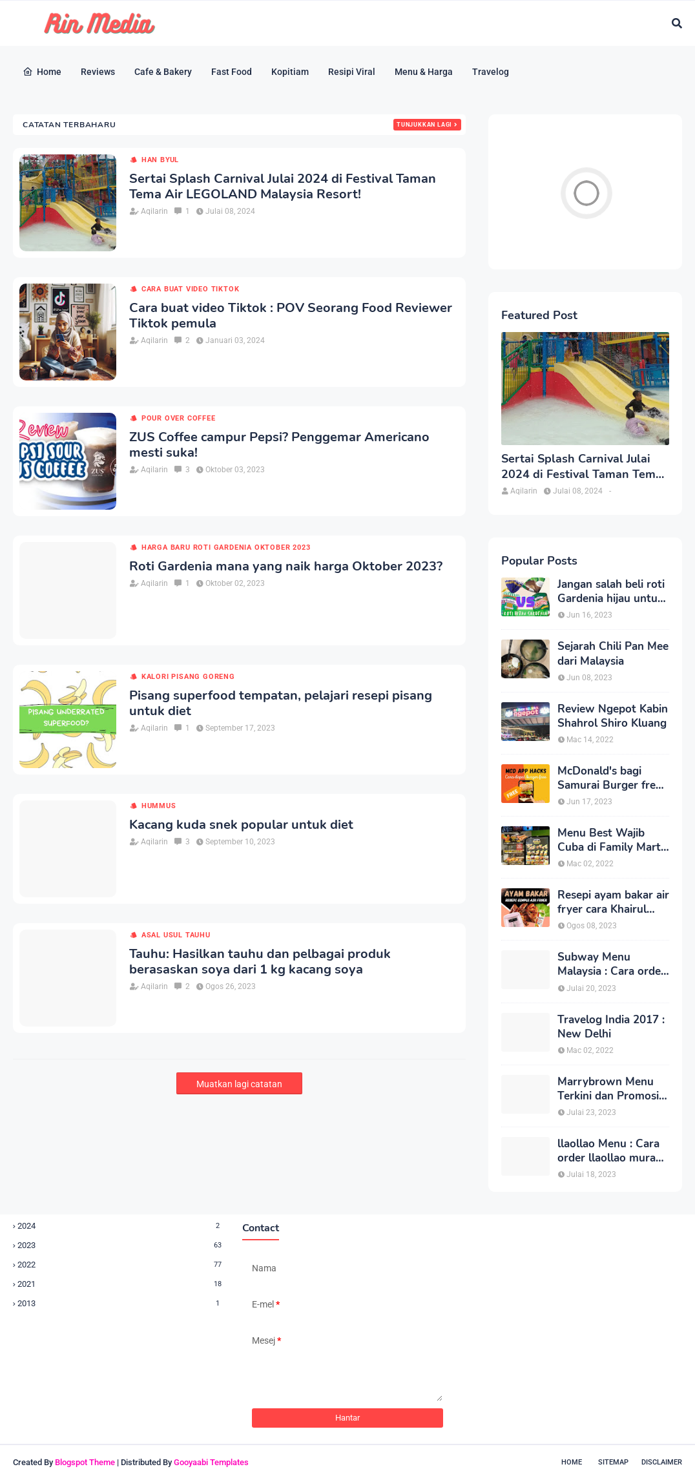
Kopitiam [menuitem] (290, 72)
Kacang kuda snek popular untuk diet (241, 825)
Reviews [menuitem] (98, 72)
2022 (120, 1264)
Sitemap (613, 1462)
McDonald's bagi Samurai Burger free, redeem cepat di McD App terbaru (611, 778)
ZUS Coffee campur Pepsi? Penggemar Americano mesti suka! (279, 445)
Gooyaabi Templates (211, 1462)
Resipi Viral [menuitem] (351, 72)
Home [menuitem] (42, 72)
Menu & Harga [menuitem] (424, 72)
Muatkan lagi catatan (239, 1084)
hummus (158, 806)
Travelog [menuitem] (490, 72)
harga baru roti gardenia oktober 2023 (226, 547)
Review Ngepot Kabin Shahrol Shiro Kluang (612, 716)
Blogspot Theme (85, 1462)
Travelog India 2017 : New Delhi (611, 1027)
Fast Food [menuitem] (231, 72)
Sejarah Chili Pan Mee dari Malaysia (613, 654)
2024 (120, 1226)
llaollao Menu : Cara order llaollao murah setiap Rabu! (609, 1151)
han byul (160, 160)
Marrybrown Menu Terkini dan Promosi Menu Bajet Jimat (608, 1089)
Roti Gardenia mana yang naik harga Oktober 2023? (285, 566)
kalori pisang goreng (188, 676)
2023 (120, 1245)
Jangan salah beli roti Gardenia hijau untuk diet (611, 592)
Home (571, 1462)
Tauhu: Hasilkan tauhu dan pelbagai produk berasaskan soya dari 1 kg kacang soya (260, 961)
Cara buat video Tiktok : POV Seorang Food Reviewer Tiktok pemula (290, 315)
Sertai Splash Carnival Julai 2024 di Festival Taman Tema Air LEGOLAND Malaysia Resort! (282, 186)
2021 (120, 1284)
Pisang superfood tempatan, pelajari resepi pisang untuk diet (280, 703)
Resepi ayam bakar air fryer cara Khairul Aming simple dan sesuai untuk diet (613, 902)
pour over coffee (178, 418)
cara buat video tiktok (190, 289)
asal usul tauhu (176, 935)
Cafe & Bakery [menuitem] (163, 72)
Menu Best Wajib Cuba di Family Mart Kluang (609, 840)
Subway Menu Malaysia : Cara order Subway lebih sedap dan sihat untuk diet (611, 964)
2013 (120, 1303)
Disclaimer (661, 1462)
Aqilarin (154, 211)
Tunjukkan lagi (424, 124)
